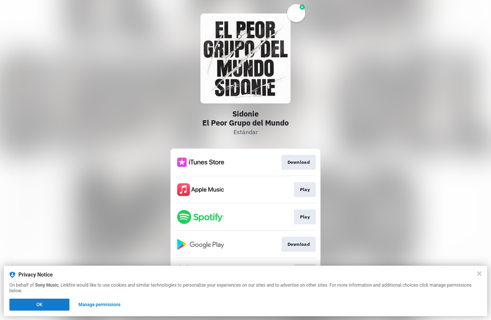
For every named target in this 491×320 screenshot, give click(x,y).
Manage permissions (99, 304)
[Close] (479, 274)
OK (39, 304)
